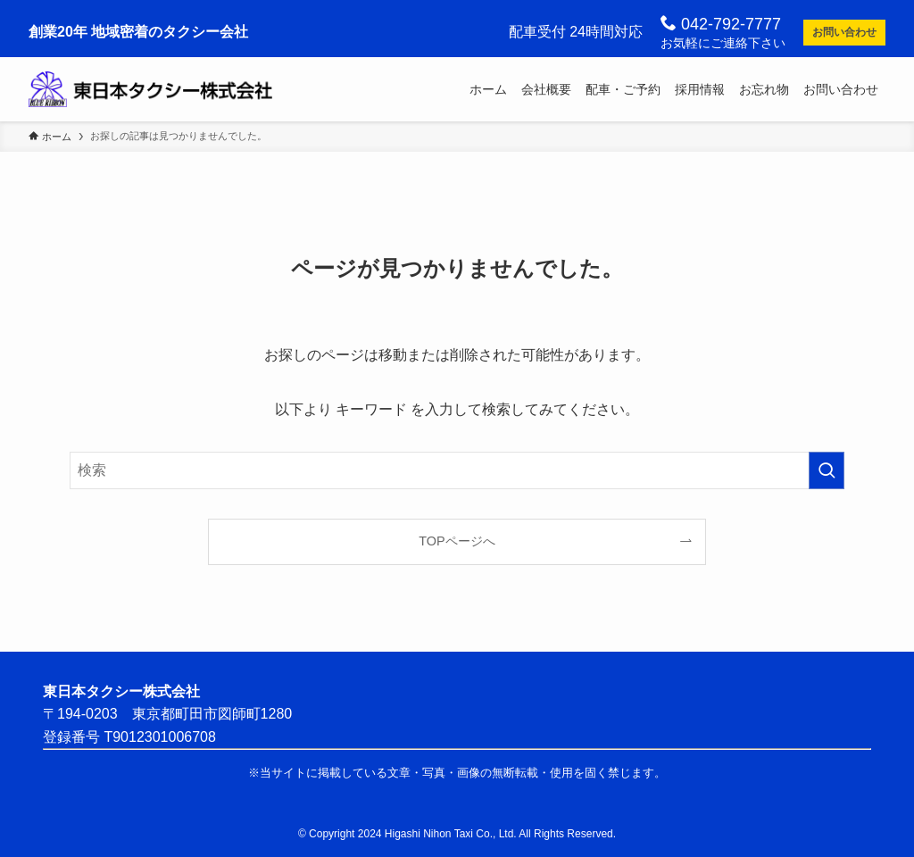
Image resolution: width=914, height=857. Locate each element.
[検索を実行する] (826, 470)
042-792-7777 (721, 23)
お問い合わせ (844, 32)
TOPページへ (456, 541)
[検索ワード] (457, 470)
